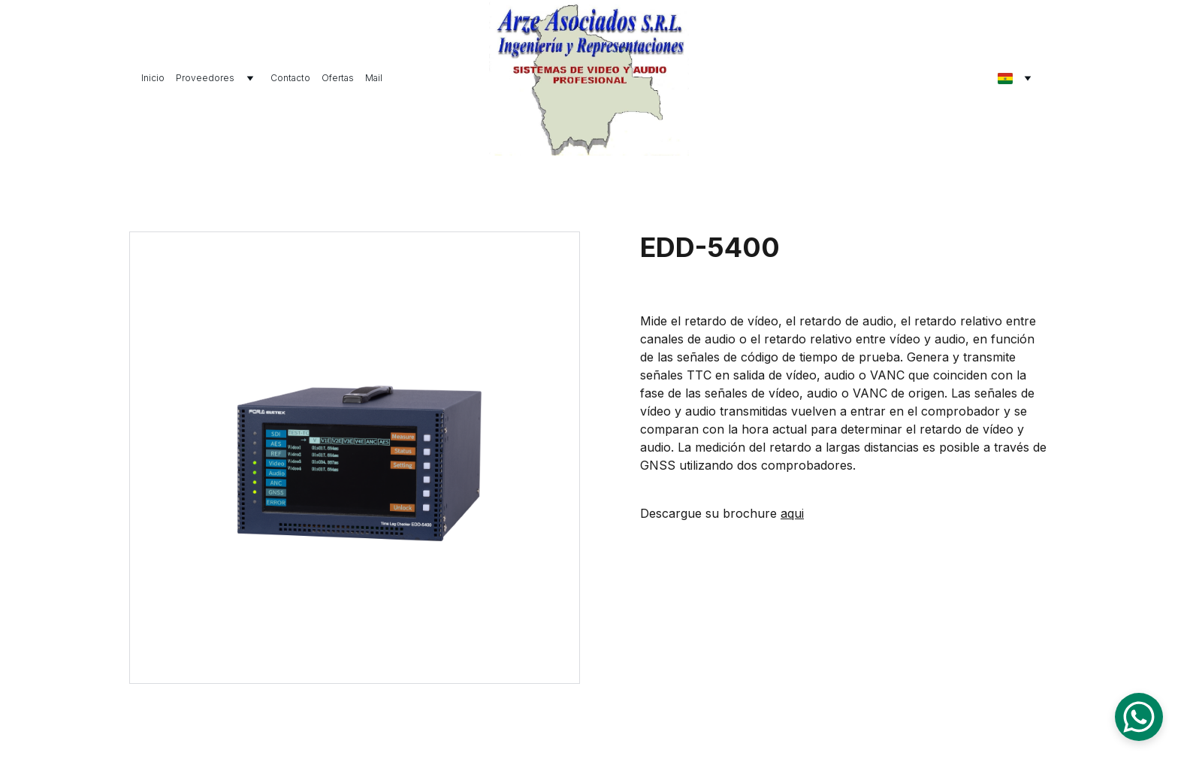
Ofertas (338, 77)
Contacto (290, 77)
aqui (792, 513)
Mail (373, 77)
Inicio (153, 77)
